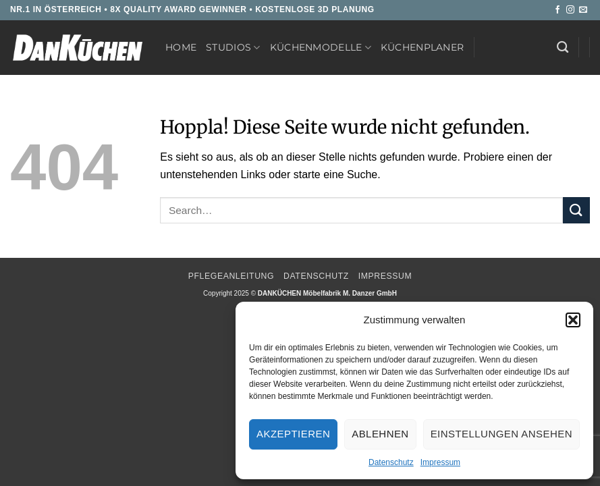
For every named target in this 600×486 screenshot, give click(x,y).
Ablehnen (380, 433)
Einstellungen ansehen (501, 433)
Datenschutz (391, 462)
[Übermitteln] (576, 210)
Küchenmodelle (320, 47)
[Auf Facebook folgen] (557, 10)
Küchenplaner (422, 47)
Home (180, 47)
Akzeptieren (293, 433)
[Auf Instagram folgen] (570, 10)
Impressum (440, 462)
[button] (573, 320)
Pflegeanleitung (231, 276)
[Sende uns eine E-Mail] (583, 10)
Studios (233, 47)
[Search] (562, 47)
